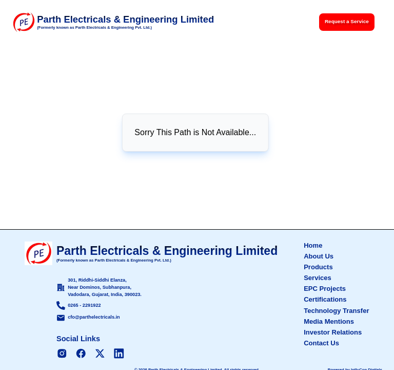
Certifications (325, 299)
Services (317, 278)
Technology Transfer (336, 310)
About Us (318, 256)
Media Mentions (329, 321)
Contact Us (321, 343)
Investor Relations (333, 332)
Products (318, 267)
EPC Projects (325, 288)
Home (313, 245)
